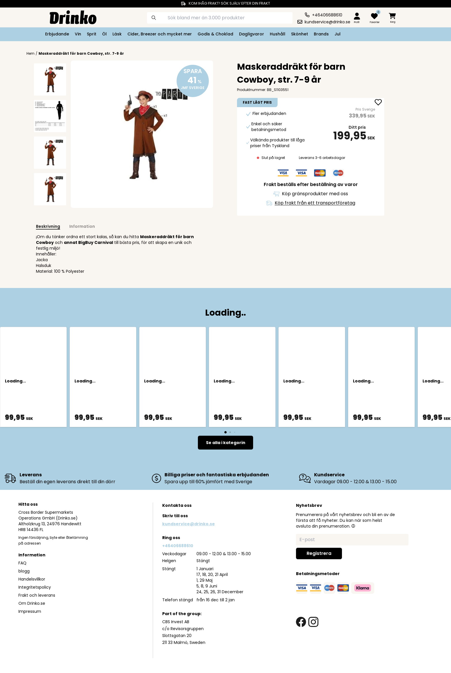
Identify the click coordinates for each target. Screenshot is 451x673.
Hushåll (277, 34)
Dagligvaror (251, 34)
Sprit (91, 34)
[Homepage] (68, 16)
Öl (104, 34)
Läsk (117, 34)
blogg (24, 571)
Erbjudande (57, 34)
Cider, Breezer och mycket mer (159, 34)
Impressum (29, 611)
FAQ (22, 563)
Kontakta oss (177, 505)
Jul (338, 34)
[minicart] (392, 18)
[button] (353, 526)
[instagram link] (313, 622)
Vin (78, 34)
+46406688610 (177, 546)
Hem (30, 53)
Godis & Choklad (215, 34)
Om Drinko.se (31, 603)
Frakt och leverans (36, 595)
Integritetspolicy (34, 587)
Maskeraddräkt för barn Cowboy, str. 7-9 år (81, 53)
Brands (321, 34)
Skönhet (299, 34)
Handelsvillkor (31, 579)
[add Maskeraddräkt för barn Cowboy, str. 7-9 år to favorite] (378, 102)
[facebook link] (301, 622)
